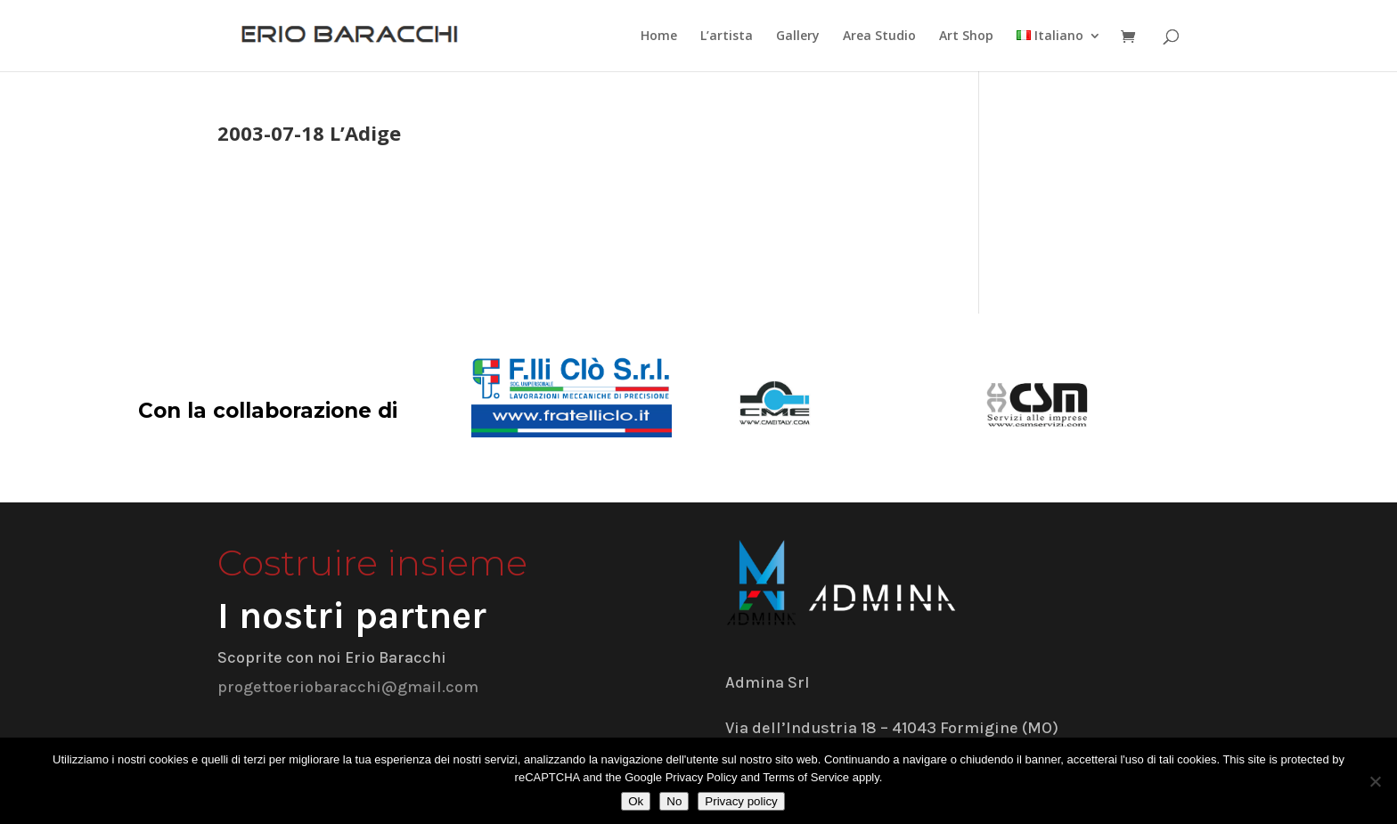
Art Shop (966, 36)
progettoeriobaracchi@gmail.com (347, 687)
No (674, 801)
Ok (635, 801)
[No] (1375, 781)
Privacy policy (741, 801)
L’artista (726, 36)
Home (659, 36)
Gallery (798, 36)
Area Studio (879, 36)
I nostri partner (351, 615)
